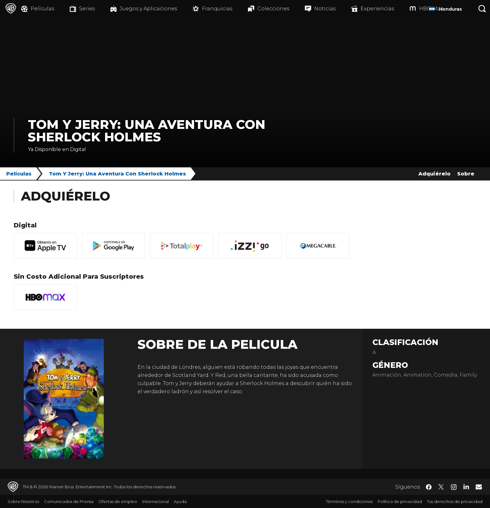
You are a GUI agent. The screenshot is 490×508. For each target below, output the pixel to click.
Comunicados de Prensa (68, 501)
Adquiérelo (434, 174)
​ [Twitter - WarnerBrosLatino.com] (441, 487)
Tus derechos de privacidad (454, 501)
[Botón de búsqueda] (482, 8)
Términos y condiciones (349, 501)
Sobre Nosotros (23, 501)
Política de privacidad (400, 501)
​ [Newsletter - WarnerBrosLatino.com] (478, 487)
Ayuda (180, 501)
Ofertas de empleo (118, 501)
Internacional (155, 501)
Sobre (465, 174)
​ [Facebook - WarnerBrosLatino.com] (428, 487)
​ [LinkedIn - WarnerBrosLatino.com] (466, 486)
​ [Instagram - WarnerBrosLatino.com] (453, 487)
